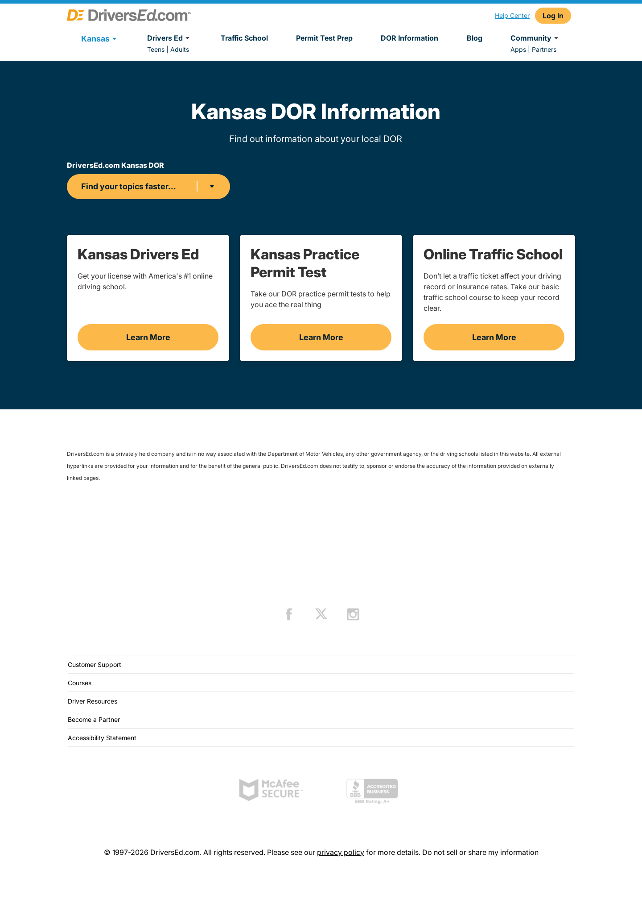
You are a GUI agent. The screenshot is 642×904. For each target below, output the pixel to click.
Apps (518, 49)
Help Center (512, 15)
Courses (79, 683)
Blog (474, 37)
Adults (179, 49)
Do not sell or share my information (480, 852)
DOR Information (409, 37)
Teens (156, 49)
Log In (553, 15)
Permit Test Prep (324, 37)
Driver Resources (92, 701)
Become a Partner (94, 719)
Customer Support (94, 664)
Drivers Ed (169, 38)
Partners (544, 49)
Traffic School (244, 37)
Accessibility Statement (102, 738)
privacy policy (340, 852)
